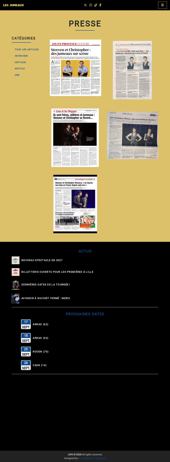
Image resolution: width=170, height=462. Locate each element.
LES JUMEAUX (13, 5)
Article (20, 68)
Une (17, 75)
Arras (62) (41, 324)
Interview (21, 56)
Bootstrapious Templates (92, 458)
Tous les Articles (27, 49)
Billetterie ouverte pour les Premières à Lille (57, 272)
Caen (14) (40, 365)
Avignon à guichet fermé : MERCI (45, 298)
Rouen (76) (41, 351)
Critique (20, 62)
